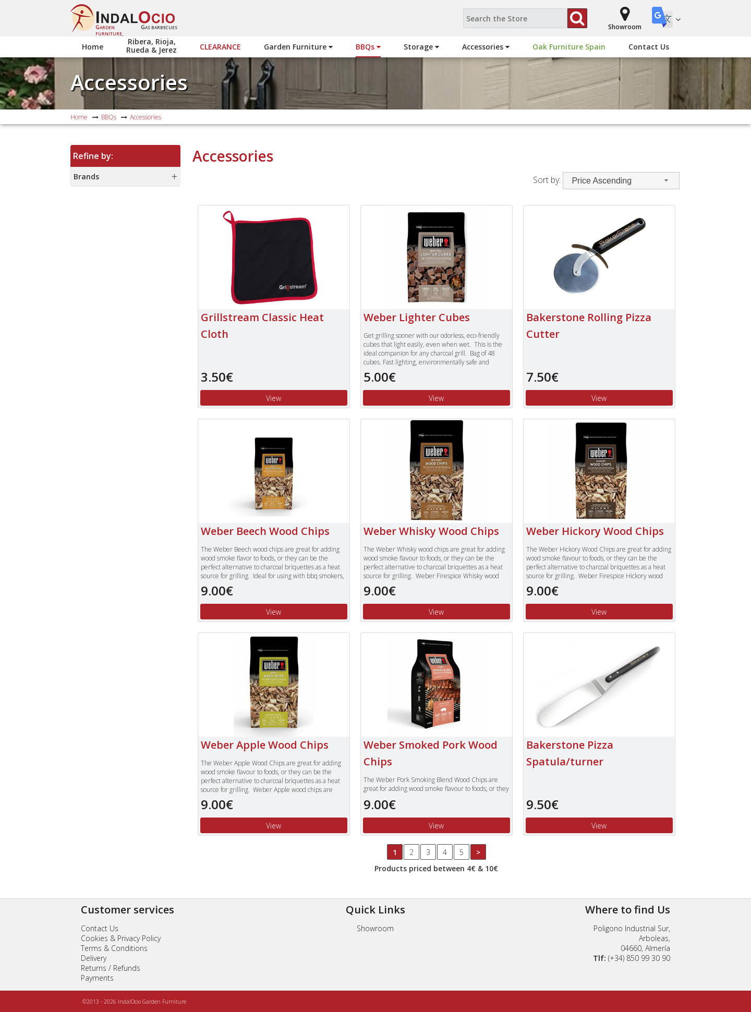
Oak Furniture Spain (568, 47)
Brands (86, 176)
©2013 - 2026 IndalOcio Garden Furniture (134, 1001)
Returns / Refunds (110, 968)
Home (92, 47)
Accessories (486, 47)
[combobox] (621, 180)
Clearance (220, 47)
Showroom (375, 928)
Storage (421, 47)
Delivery (93, 958)
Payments (97, 978)
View (273, 398)
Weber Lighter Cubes (417, 317)
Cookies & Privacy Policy (121, 938)
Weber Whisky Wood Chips (431, 531)
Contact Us (648, 47)
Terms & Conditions (114, 948)
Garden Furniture (298, 47)
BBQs (368, 47)
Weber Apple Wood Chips (265, 745)
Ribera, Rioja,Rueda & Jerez (151, 45)
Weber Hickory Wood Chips (595, 531)
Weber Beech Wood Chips (265, 531)
